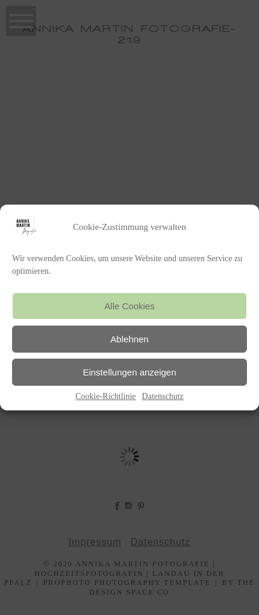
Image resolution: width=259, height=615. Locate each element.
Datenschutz (163, 396)
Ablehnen (129, 339)
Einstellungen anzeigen (129, 372)
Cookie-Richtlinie (105, 396)
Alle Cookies (129, 306)
